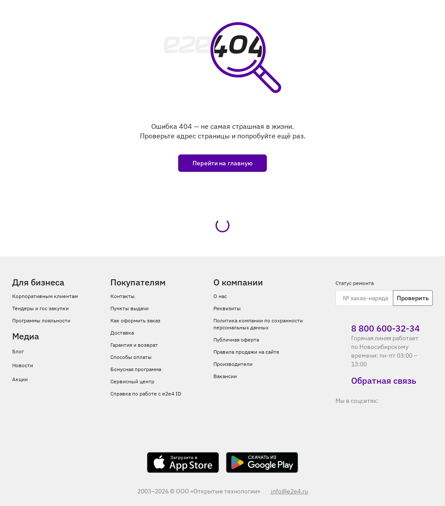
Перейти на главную (222, 163)
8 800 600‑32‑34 (377, 328)
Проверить (413, 298)
